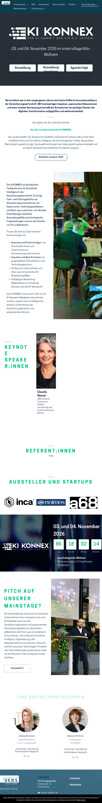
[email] (24, 756)
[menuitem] (21, 4)
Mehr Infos (81, 800)
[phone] (28, 756)
